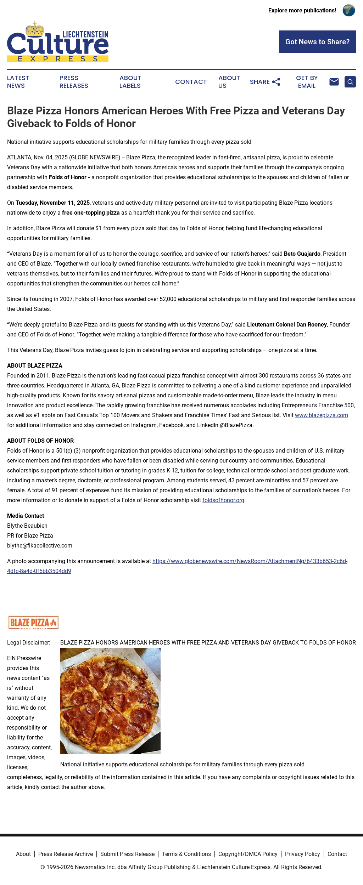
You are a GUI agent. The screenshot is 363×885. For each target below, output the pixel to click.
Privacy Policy (302, 854)
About (23, 854)
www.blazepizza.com (321, 415)
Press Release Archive (65, 854)
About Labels (130, 82)
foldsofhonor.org (223, 500)
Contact (191, 82)
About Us (229, 82)
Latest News (18, 82)
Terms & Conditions (186, 854)
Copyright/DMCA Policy (248, 854)
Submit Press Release (127, 854)
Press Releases (74, 82)
